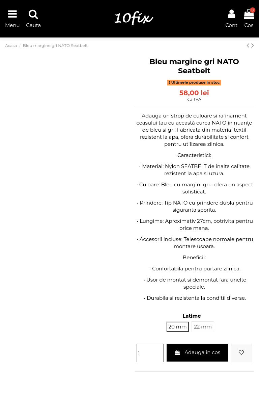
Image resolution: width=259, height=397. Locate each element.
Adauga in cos (197, 352)
